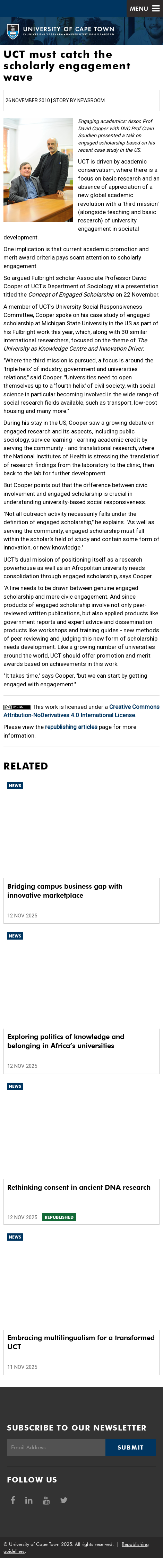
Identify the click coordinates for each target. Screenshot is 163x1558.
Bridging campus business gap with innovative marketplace (64, 890)
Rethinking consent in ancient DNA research (79, 1187)
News (15, 785)
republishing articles (71, 726)
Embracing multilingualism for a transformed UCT (81, 1342)
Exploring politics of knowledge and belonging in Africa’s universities (65, 1041)
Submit (131, 1447)
